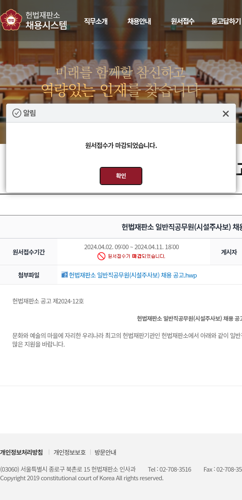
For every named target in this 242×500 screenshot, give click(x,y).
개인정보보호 (69, 452)
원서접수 (182, 21)
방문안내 (105, 452)
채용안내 (139, 21)
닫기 (226, 114)
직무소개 (95, 21)
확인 (121, 175)
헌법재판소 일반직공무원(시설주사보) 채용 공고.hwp (129, 275)
